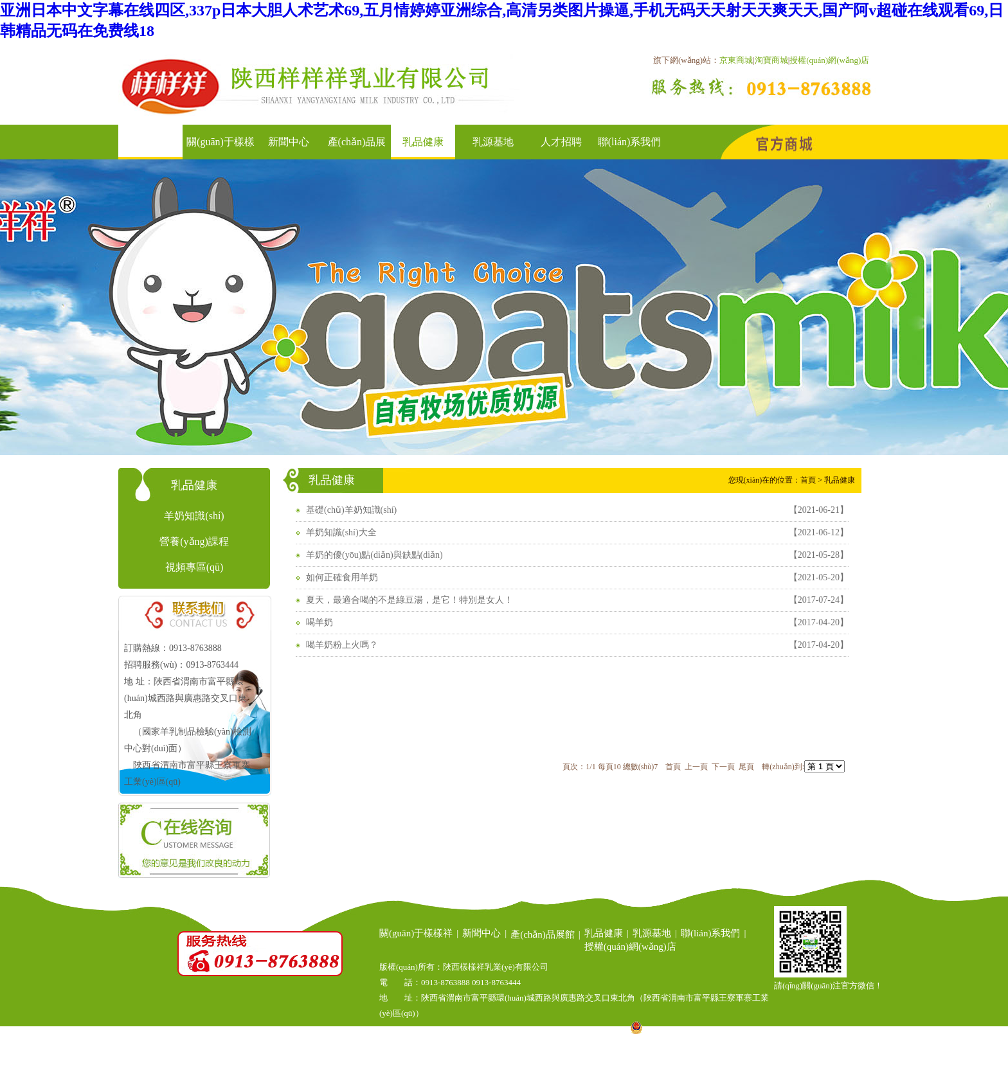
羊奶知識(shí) (194, 515)
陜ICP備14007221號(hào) (575, 1031)
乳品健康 (423, 141)
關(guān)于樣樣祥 (416, 933)
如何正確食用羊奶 (342, 577)
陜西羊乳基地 (454, 1062)
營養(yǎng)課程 (194, 541)
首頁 (152, 141)
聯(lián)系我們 (630, 141)
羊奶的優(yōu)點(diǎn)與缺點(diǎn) (374, 555)
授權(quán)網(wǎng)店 (829, 60)
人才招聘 (561, 141)
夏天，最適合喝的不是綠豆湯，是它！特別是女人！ (409, 600)
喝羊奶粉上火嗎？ (342, 645)
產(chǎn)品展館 (542, 934)
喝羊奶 (319, 622)
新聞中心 (288, 141)
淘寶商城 (771, 60)
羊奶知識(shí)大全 (341, 532)
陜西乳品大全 (523, 1062)
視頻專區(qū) (194, 567)
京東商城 (736, 60)
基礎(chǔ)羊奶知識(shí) (351, 510)
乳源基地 (493, 141)
